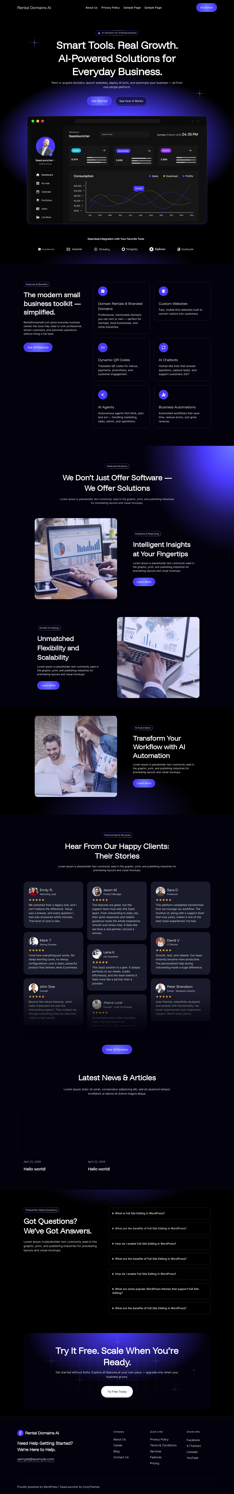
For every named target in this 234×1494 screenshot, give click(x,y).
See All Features (38, 347)
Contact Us (121, 1457)
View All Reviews (117, 1049)
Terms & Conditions (163, 1445)
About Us (92, 7)
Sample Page (132, 7)
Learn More (144, 581)
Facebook (193, 1440)
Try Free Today (117, 1391)
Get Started (206, 7)
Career (117, 1445)
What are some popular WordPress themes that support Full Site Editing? (155, 1291)
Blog (116, 1451)
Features (156, 1457)
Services (155, 1451)
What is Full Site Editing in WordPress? (140, 1213)
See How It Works (131, 101)
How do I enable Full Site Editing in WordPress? (145, 1243)
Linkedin (192, 1452)
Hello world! (34, 1168)
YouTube (192, 1458)
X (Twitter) (194, 1446)
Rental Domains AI (34, 7)
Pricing (154, 1463)
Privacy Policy (110, 7)
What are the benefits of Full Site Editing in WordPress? (150, 1228)
